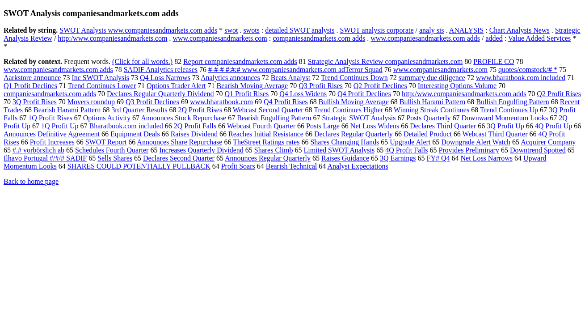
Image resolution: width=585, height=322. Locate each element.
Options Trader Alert (176, 85)
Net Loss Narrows (487, 158)
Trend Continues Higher (348, 110)
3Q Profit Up (505, 126)
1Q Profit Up (60, 126)
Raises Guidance (345, 158)
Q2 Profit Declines (380, 85)
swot (231, 30)
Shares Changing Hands (344, 142)
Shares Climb (273, 150)
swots (251, 30)
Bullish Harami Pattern (433, 102)
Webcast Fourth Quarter (261, 126)
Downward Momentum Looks (505, 118)
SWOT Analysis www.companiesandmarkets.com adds (138, 30)
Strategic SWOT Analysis (359, 118)
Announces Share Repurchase (179, 142)
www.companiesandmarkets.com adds (425, 38)
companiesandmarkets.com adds (319, 38)
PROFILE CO (493, 61)
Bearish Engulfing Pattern (274, 118)
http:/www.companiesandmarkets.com (112, 38)
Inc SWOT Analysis (100, 77)
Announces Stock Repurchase (183, 118)
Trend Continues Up (509, 110)
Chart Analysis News (519, 30)
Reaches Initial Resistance (265, 134)
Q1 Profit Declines (30, 85)
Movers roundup (91, 102)
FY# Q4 (438, 158)
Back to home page (31, 181)
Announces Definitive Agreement (52, 134)
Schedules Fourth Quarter (111, 150)
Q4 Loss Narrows (165, 77)
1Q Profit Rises (50, 118)
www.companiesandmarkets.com (220, 38)
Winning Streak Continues (431, 110)
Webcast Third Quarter (495, 134)
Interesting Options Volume (457, 85)
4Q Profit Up (553, 126)
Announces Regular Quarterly (268, 158)
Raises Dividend (194, 134)
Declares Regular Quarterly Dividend (160, 93)
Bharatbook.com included (126, 126)
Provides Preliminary (468, 150)
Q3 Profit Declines (152, 102)
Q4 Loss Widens (303, 93)
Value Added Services (539, 38)
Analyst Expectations (357, 166)
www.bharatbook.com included (520, 77)
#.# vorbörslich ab (38, 150)
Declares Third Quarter (443, 126)
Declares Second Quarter (179, 158)
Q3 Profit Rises (321, 85)
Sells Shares (114, 158)
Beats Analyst (290, 77)
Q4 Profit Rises (286, 102)
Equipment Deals (135, 134)
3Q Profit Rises (35, 102)
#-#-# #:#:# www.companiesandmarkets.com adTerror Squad (295, 69)
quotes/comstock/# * (527, 69)
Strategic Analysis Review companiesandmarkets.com (385, 61)
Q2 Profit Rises (559, 93)
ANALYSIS (466, 30)
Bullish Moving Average (354, 102)
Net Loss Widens (374, 126)
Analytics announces (230, 77)
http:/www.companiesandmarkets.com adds (464, 93)
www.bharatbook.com (221, 102)
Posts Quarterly (428, 118)
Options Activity (106, 118)
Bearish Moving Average (252, 85)
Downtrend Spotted (538, 150)
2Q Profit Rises (200, 110)
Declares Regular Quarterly (353, 134)
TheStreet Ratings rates (266, 142)
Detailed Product (428, 134)
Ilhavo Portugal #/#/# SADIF (45, 158)
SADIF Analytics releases (161, 69)
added (493, 38)
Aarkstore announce (32, 77)
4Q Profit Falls (406, 150)
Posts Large (323, 126)
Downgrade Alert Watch (475, 142)
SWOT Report (106, 142)
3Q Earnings (398, 158)
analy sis (431, 30)
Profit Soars (238, 166)
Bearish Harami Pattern (67, 110)
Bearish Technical (291, 166)
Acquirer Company (548, 142)
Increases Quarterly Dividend (201, 150)
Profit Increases (52, 142)
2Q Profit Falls (195, 126)
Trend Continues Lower (102, 85)
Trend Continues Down (354, 77)
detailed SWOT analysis (299, 30)
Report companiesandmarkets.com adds (240, 61)
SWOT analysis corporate (377, 30)
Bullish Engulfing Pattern (512, 102)
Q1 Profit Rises (247, 93)
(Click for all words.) (142, 61)
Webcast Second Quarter (268, 110)
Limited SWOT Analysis (339, 150)
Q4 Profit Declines (364, 93)
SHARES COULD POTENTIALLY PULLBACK (138, 166)
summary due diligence (432, 77)
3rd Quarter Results (139, 110)
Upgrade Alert (410, 142)
